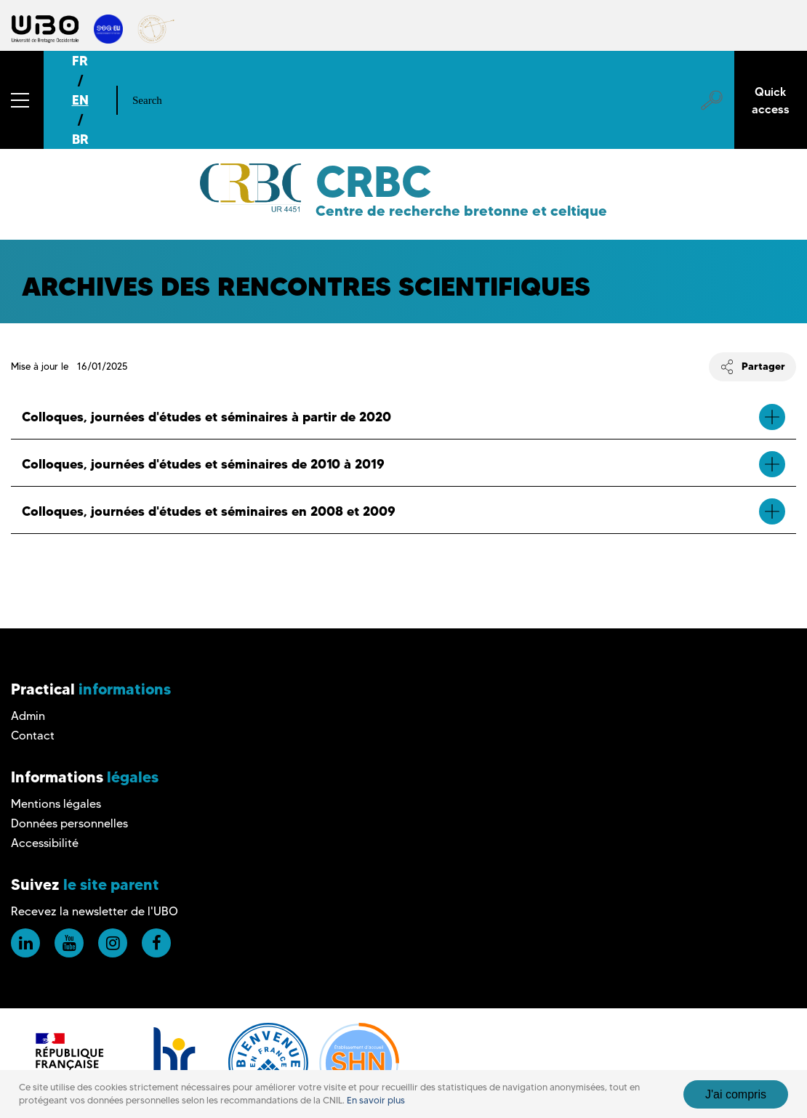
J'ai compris (735, 1094)
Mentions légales (56, 804)
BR (80, 139)
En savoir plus (376, 1100)
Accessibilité (45, 843)
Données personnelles (69, 823)
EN (80, 100)
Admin (28, 716)
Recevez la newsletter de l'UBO (94, 911)
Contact (33, 735)
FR (80, 60)
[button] (22, 100)
